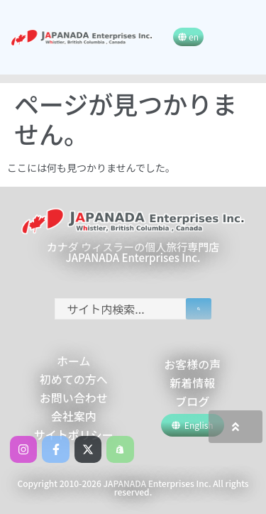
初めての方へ (74, 379)
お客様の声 (192, 364)
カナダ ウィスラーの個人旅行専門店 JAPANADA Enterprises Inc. (133, 252)
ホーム (74, 360)
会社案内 (73, 416)
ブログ (192, 401)
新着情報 (192, 382)
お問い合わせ (74, 397)
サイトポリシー (73, 434)
